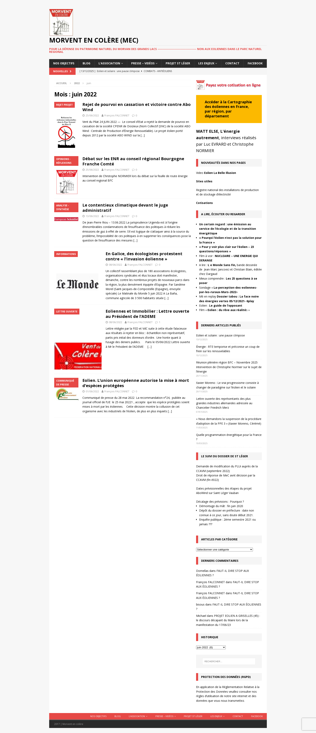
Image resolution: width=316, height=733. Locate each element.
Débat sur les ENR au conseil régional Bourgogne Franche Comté (133, 161)
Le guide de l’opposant (225, 305)
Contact (232, 63)
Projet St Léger (178, 63)
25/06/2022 (92, 115)
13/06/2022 (92, 216)
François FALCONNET (116, 115)
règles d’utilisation (207, 696)
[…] (143, 135)
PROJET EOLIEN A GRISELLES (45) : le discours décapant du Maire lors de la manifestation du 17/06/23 (228, 620)
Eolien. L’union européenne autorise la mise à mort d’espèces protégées (135, 383)
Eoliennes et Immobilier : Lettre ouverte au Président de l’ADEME (147, 313)
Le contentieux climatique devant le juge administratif (125, 207)
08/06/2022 (115, 264)
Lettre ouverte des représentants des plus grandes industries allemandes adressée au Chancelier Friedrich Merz (224, 403)
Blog (86, 63)
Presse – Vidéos (143, 63)
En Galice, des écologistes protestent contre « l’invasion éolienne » (144, 256)
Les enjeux (206, 63)
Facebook (255, 63)
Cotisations (204, 203)
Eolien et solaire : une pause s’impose (220, 335)
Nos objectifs (63, 63)
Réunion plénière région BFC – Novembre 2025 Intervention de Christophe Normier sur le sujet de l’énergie (229, 366)
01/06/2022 (92, 391)
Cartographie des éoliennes (228, 104)
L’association (109, 63)
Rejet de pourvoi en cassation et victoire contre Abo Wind (136, 107)
